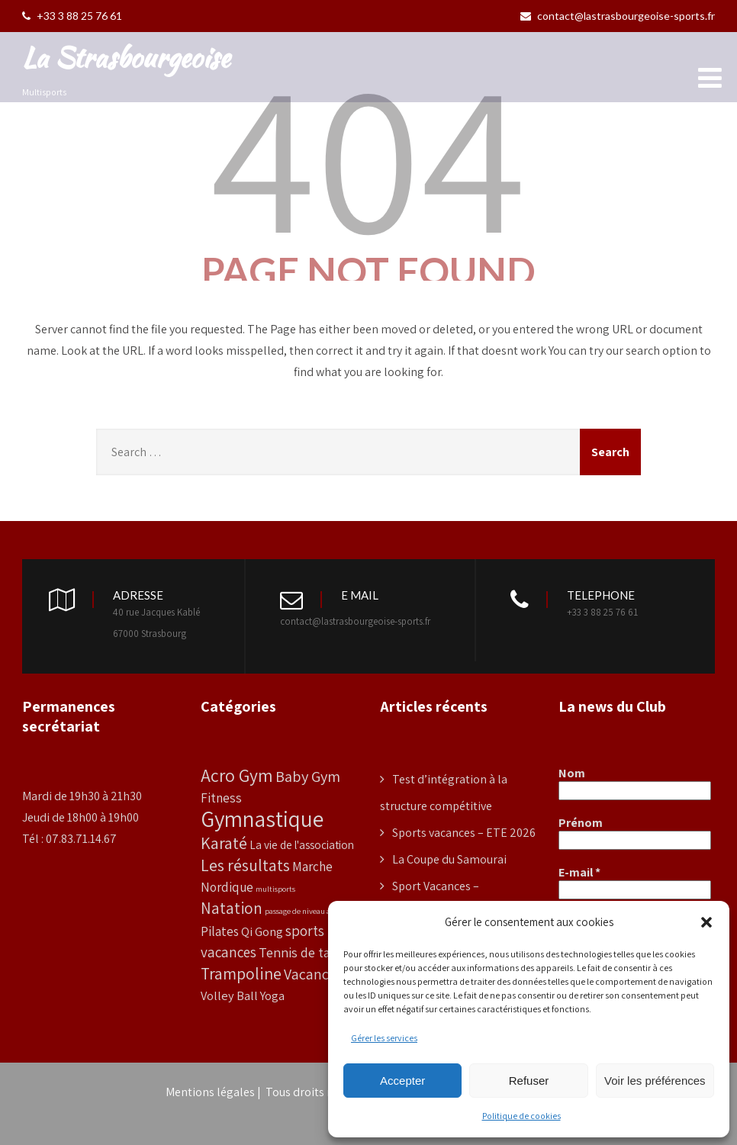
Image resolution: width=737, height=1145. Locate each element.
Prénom (580, 823)
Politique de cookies (521, 1115)
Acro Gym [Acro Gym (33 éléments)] (237, 775)
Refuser (529, 1080)
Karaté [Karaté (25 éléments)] (224, 842)
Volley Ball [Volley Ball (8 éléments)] (229, 995)
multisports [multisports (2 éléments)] (275, 888)
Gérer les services (384, 1038)
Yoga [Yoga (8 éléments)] (272, 995)
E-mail (579, 872)
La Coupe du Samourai (449, 859)
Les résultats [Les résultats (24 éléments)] (245, 865)
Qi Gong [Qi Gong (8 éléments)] (262, 931)
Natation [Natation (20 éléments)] (231, 908)
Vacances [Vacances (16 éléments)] (313, 974)
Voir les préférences (655, 1080)
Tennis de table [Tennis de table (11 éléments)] (303, 952)
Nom (571, 773)
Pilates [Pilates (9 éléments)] (220, 931)
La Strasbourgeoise (126, 57)
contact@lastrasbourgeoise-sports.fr (617, 15)
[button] (706, 922)
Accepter (402, 1080)
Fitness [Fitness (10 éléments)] (221, 797)
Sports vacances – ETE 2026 (464, 833)
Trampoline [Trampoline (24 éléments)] (241, 973)
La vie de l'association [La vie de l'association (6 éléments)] (301, 844)
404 (368, 154)
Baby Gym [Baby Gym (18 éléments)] (307, 776)
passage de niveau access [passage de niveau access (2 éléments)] (305, 910)
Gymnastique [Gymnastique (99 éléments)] (262, 818)
